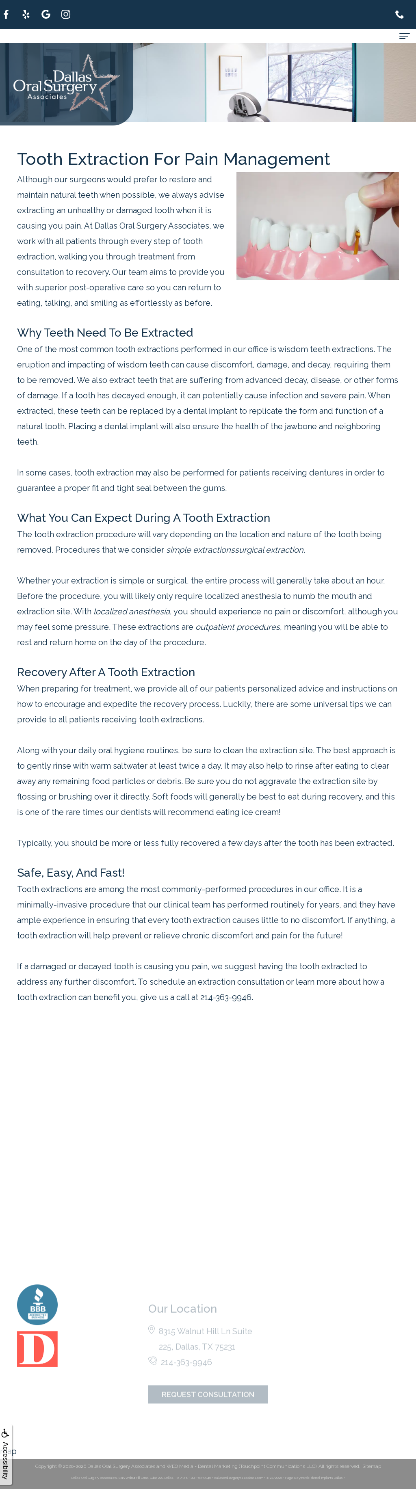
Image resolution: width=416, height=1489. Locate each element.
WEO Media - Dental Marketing (202, 1466)
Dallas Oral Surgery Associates (121, 1466)
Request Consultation (208, 1406)
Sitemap (371, 1466)
